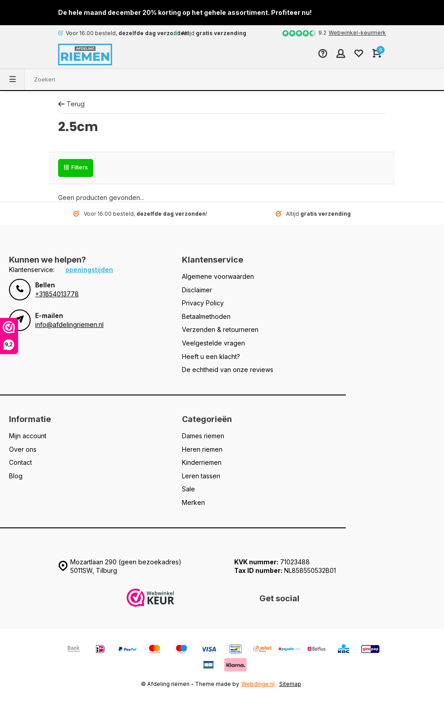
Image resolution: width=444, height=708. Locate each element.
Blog (16, 476)
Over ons (22, 449)
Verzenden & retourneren (220, 329)
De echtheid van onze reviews (227, 369)
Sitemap (290, 684)
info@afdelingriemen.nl (69, 324)
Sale (188, 489)
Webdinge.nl (258, 684)
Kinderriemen (202, 462)
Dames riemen (203, 436)
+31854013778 (57, 294)
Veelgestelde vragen (213, 343)
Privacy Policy (203, 303)
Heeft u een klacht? (211, 356)
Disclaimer (197, 290)
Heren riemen (202, 449)
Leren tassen (201, 476)
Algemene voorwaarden (218, 276)
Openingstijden (89, 269)
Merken (193, 502)
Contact (20, 462)
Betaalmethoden (206, 316)
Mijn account (27, 436)
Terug (71, 104)
